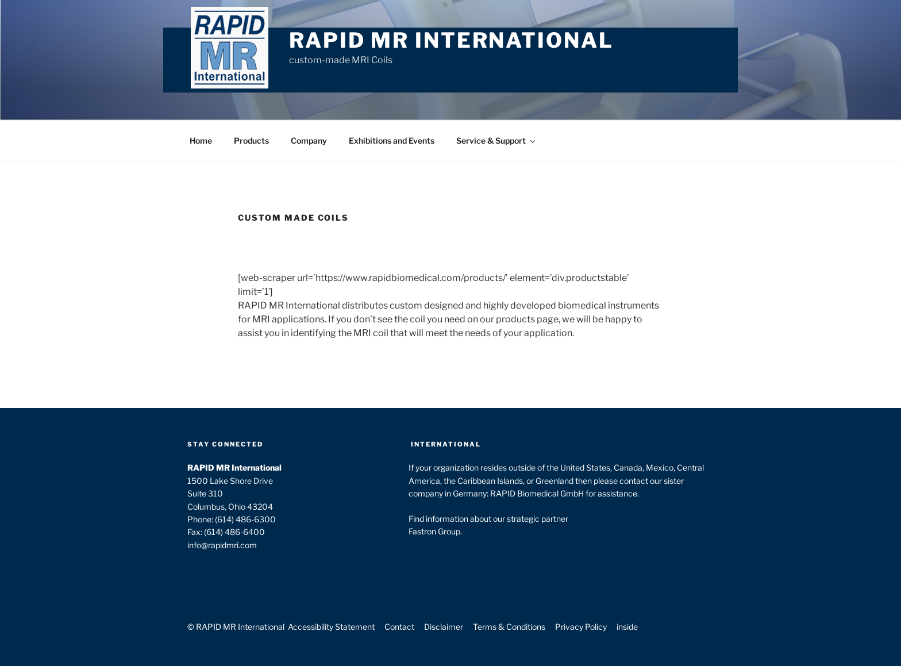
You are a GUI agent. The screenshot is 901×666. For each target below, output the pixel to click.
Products (251, 140)
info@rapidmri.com (222, 545)
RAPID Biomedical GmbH (537, 493)
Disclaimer (443, 627)
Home (201, 140)
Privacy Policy (581, 627)
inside (627, 627)
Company (309, 140)
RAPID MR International (451, 40)
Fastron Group (434, 531)
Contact (399, 627)
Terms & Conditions (509, 627)
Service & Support (496, 140)
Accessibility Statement (331, 627)
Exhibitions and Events (391, 140)
